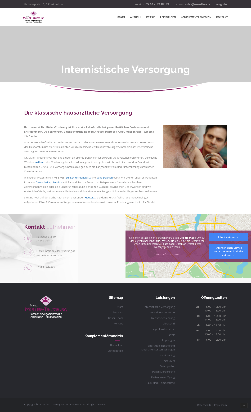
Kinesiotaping (167, 354)
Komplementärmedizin (196, 17)
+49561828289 (45, 266)
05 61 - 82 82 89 (157, 4)
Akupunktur (116, 344)
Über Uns (117, 312)
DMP (172, 334)
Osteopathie (115, 350)
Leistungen (168, 17)
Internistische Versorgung (159, 306)
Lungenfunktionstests (79, 177)
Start (121, 17)
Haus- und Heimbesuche (160, 382)
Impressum (220, 404)
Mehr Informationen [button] (167, 253)
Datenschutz (204, 404)
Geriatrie (169, 360)
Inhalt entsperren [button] (228, 236)
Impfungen (168, 339)
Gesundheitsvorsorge (162, 312)
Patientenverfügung (163, 376)
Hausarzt (90, 197)
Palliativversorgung (163, 371)
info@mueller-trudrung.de (206, 4)
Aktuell (135, 17)
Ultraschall (169, 323)
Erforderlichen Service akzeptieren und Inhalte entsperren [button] (228, 251)
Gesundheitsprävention (62, 182)
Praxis (150, 17)
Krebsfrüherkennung (162, 317)
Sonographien (105, 177)
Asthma (39, 162)
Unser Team (115, 317)
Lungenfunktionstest (162, 328)
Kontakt (222, 17)
